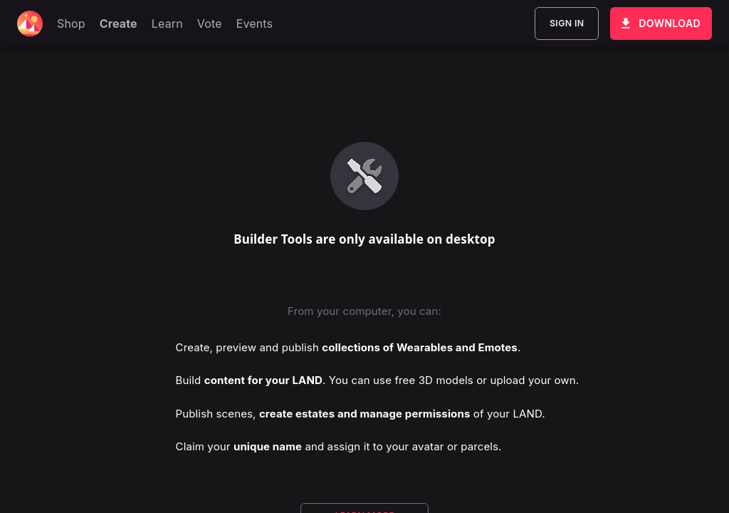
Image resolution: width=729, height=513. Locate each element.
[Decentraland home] (30, 23)
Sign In (566, 23)
